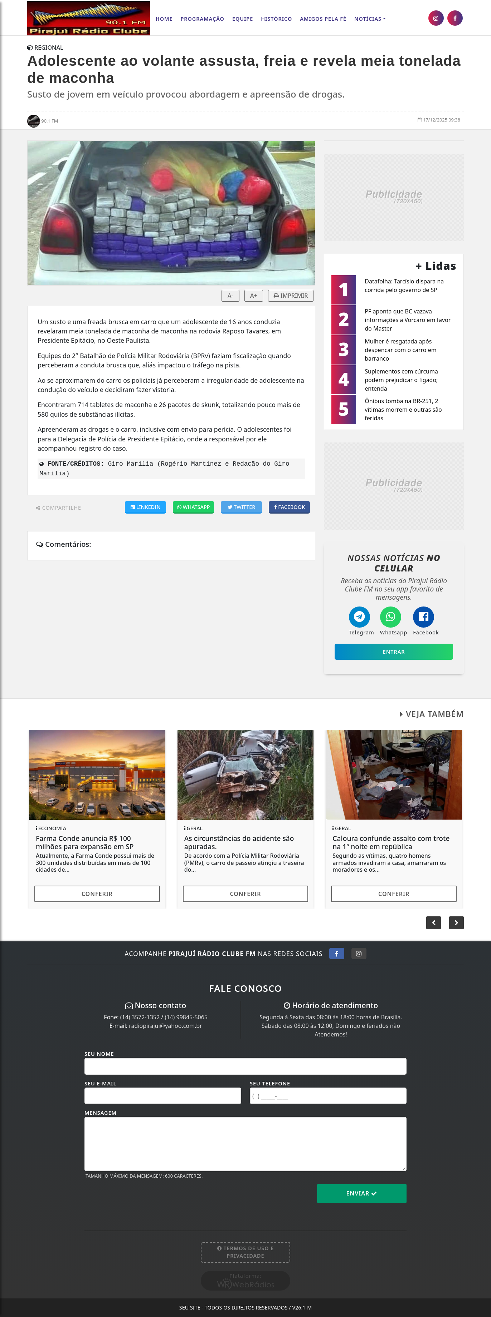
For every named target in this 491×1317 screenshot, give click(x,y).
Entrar (394, 651)
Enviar (362, 1193)
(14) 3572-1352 (140, 1017)
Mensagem (100, 1112)
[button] (456, 922)
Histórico (276, 18)
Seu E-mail (100, 1083)
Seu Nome (99, 1053)
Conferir (97, 894)
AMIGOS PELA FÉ (323, 18)
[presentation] (138, 1199)
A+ (253, 295)
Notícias (367, 18)
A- (230, 295)
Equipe (242, 18)
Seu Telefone (270, 1083)
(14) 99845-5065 (186, 1017)
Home (164, 18)
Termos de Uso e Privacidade (245, 1252)
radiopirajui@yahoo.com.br (165, 1026)
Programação (202, 18)
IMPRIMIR (291, 295)
